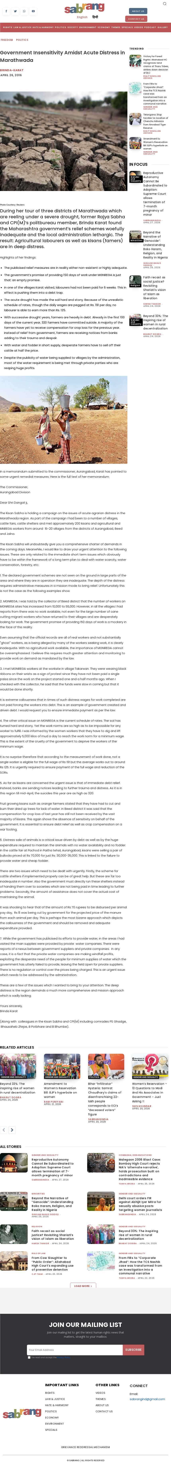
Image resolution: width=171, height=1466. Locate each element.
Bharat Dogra (152, 330)
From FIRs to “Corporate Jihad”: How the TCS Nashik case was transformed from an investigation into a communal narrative (156, 92)
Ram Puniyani (53, 1101)
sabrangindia (152, 216)
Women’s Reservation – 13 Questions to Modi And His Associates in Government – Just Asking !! (149, 1092)
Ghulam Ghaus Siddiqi (152, 260)
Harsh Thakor (152, 299)
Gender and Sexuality (150, 104)
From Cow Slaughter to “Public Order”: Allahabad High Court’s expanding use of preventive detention (52, 1264)
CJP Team (37, 1274)
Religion (135, 281)
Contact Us (136, 18)
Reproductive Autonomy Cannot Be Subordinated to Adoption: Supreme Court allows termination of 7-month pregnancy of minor (155, 190)
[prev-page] (3, 1130)
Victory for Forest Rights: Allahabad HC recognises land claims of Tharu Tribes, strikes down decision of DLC (156, 64)
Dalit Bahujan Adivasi (152, 77)
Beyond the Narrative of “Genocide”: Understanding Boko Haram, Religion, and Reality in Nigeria (155, 240)
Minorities (136, 236)
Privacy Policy (64, 1357)
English (82, 17)
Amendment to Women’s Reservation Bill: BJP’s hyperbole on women (155, 139)
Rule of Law (39, 1253)
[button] (164, 3)
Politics (22, 40)
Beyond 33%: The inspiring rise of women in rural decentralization (17, 1088)
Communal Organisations (135, 1155)
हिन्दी (95, 17)
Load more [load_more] (83, 1286)
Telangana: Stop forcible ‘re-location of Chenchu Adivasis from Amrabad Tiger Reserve (155, 117)
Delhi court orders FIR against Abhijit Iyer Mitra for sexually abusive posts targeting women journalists (140, 1204)
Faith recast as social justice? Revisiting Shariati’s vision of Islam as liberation (53, 1235)
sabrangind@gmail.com (147, 1399)
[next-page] (12, 1130)
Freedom (7, 40)
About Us (138, 11)
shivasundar (141, 1106)
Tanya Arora (127, 1183)
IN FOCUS (138, 160)
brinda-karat (11, 70)
